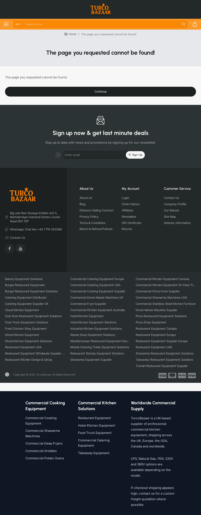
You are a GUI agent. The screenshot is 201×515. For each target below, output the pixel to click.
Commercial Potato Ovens (44, 454)
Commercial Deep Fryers (44, 440)
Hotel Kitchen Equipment (96, 422)
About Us (86, 189)
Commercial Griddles (41, 447)
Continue (101, 91)
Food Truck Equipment (94, 429)
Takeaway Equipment (93, 449)
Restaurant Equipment (94, 414)
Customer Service (177, 189)
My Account (130, 189)
